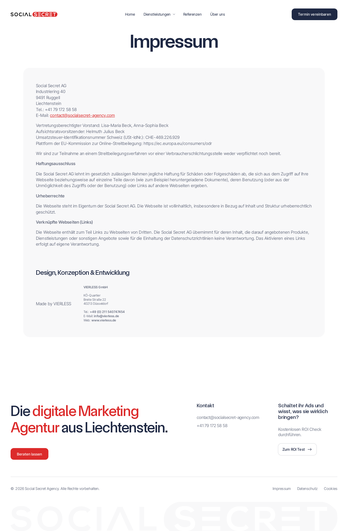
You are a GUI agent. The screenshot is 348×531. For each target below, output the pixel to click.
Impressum (282, 488)
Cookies (330, 488)
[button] (159, 14)
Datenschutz (307, 488)
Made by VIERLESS (53, 303)
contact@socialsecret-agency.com (82, 115)
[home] (34, 14)
